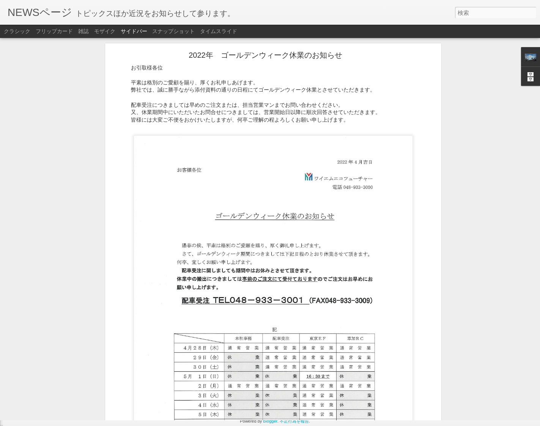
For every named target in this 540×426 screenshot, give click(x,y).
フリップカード (54, 31)
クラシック (17, 31)
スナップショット (173, 31)
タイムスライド (218, 31)
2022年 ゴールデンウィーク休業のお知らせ (65, 405)
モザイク (104, 31)
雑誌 (83, 31)
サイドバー (134, 31)
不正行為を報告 (294, 421)
